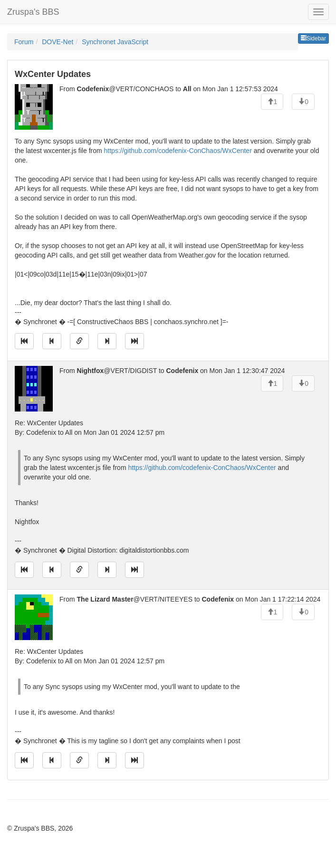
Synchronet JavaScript (115, 42)
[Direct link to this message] (79, 341)
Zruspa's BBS (33, 12)
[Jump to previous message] (51, 341)
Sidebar (313, 38)
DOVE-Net (57, 42)
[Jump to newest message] (134, 341)
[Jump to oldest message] (24, 341)
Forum (23, 42)
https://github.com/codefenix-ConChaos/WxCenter (178, 150)
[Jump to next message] (106, 341)
